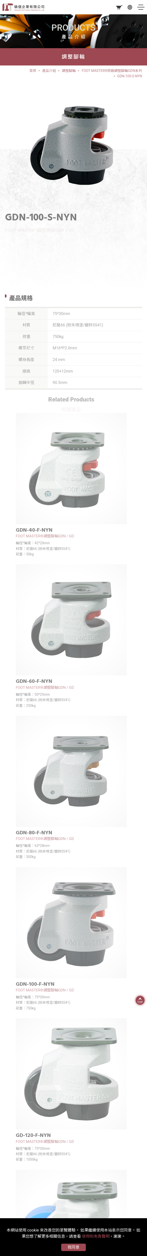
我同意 (73, 1247)
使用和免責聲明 (96, 1236)
